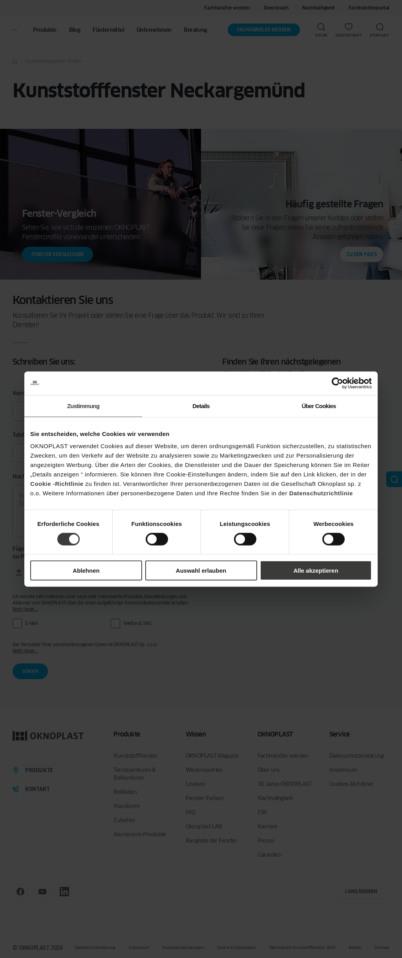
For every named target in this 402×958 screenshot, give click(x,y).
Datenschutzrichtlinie (321, 493)
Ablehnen (86, 570)
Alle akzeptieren (315, 570)
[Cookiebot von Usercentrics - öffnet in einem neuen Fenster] (337, 383)
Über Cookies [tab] (319, 405)
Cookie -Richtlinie (57, 483)
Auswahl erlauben (201, 570)
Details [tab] (201, 405)
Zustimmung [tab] (83, 405)
